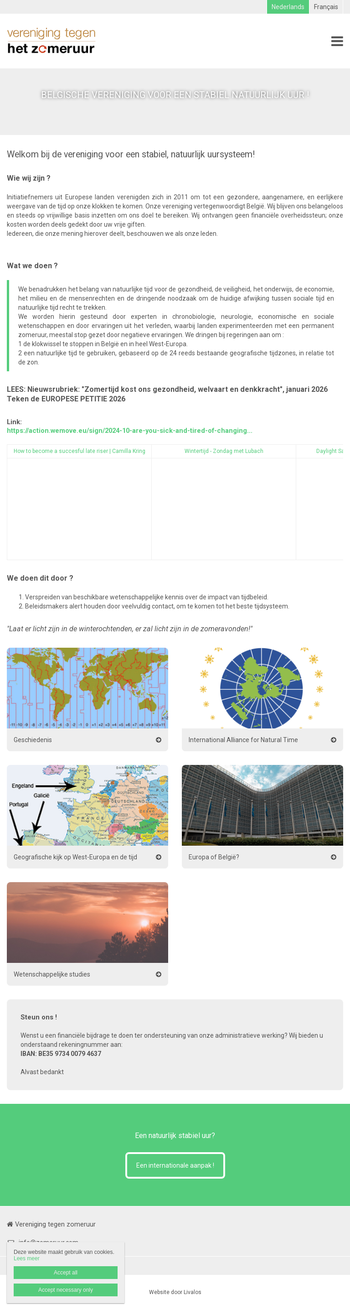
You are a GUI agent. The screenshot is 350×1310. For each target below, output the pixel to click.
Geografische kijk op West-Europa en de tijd (75, 857)
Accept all (65, 1272)
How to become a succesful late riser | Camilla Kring (79, 451)
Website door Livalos (175, 1292)
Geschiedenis (33, 739)
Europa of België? (214, 857)
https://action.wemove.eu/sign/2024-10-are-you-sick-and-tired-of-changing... (129, 430)
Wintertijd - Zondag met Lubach (224, 451)
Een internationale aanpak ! (175, 1165)
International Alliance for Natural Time (243, 739)
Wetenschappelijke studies (52, 974)
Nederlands (288, 6)
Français (326, 6)
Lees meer (27, 1258)
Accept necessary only (65, 1290)
